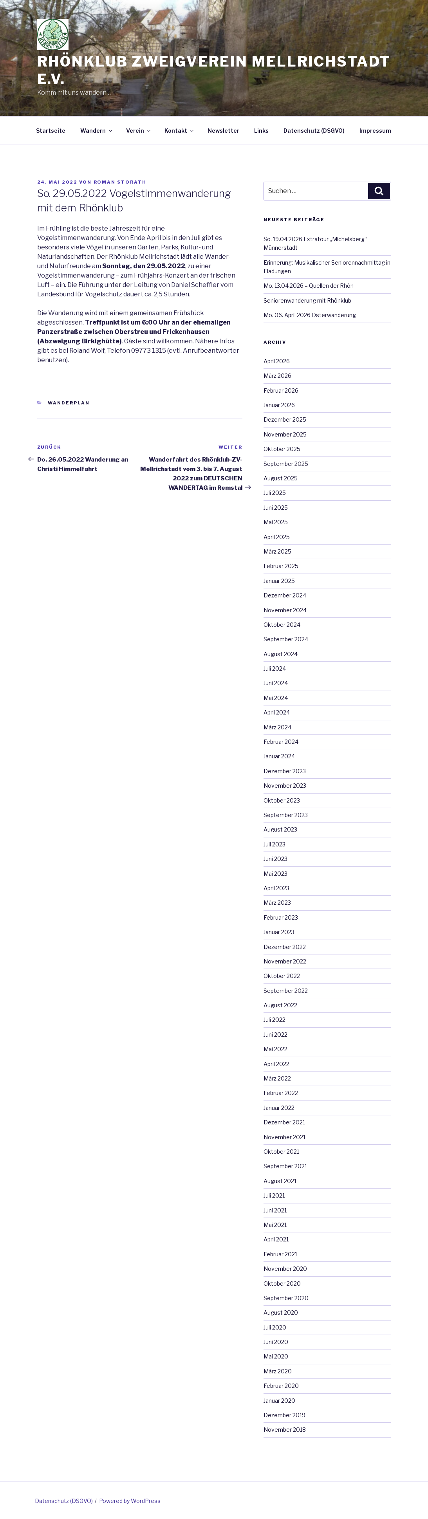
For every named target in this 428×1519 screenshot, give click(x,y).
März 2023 (277, 902)
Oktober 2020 (282, 1283)
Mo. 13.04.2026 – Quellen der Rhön (309, 285)
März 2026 (277, 375)
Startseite (50, 130)
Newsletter (223, 130)
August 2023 (280, 829)
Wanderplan (69, 403)
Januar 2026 (279, 405)
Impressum (375, 130)
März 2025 (277, 551)
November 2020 (285, 1268)
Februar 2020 (281, 1385)
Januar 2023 (279, 932)
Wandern (96, 130)
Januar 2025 (279, 580)
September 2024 (286, 639)
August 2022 (280, 1005)
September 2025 (286, 463)
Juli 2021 (274, 1195)
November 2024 (285, 610)
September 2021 (285, 1166)
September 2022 (286, 990)
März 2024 (277, 727)
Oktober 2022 (282, 975)
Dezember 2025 (285, 419)
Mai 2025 (276, 522)
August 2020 (281, 1312)
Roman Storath (120, 182)
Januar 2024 (279, 756)
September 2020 (286, 1298)
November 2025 (285, 434)
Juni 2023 (275, 858)
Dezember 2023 (285, 771)
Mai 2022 (275, 1049)
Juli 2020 (275, 1327)
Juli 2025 (275, 492)
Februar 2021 (280, 1254)
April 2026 (277, 361)
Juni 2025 (276, 507)
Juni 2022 (275, 1034)
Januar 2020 (279, 1400)
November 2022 (285, 961)
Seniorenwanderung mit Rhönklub (307, 300)
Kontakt (179, 130)
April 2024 (277, 712)
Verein (139, 130)
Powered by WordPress (130, 1500)
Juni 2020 (276, 1342)
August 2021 (280, 1181)
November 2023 (285, 785)
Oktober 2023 (282, 800)
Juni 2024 (276, 683)
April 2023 (276, 888)
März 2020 (278, 1371)
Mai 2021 (275, 1224)
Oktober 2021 (281, 1151)
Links (261, 130)
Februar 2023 (281, 917)
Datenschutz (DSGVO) (314, 130)
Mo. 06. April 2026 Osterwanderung (310, 315)
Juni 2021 (275, 1210)
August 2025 (281, 478)
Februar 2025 (281, 566)
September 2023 (286, 815)
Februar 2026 (281, 390)
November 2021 (284, 1137)
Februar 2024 (281, 741)
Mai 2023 (275, 873)
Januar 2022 (279, 1107)
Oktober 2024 (282, 624)
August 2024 (281, 654)
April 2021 (276, 1239)
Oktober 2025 (282, 449)
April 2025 (277, 537)
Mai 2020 (276, 1356)
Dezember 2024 (285, 595)
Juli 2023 (274, 844)
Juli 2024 (275, 668)
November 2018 (285, 1429)
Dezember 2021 (284, 1122)
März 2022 (277, 1078)
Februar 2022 (281, 1093)
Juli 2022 (274, 1019)
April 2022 (276, 1064)
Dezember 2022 (285, 947)
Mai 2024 (276, 698)
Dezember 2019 (284, 1415)
